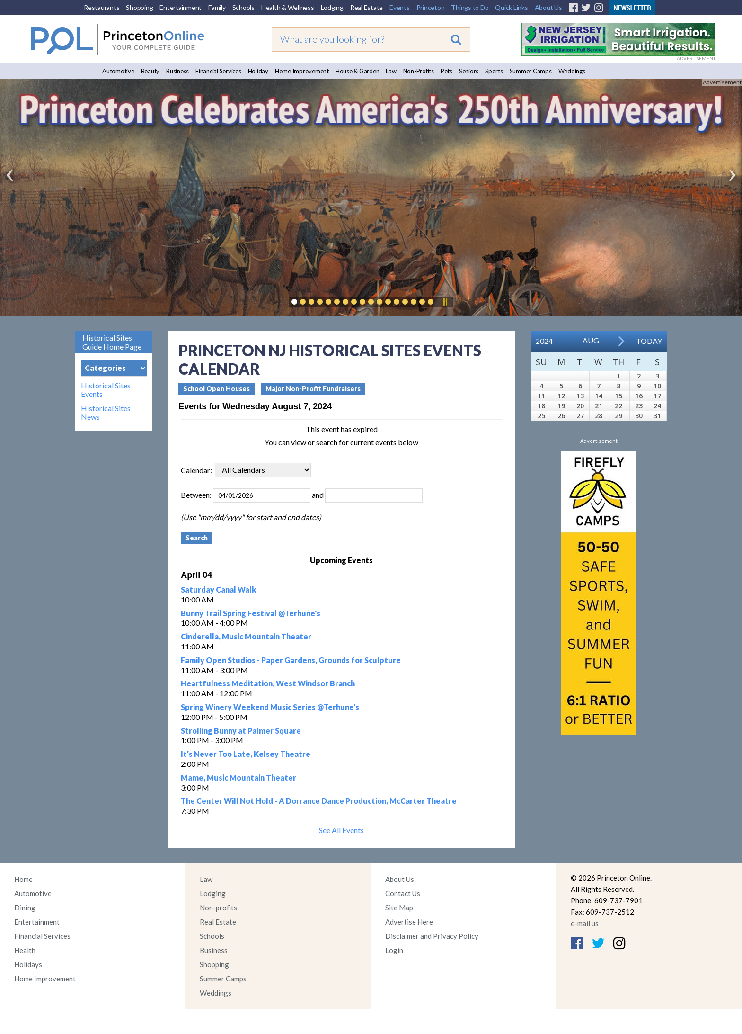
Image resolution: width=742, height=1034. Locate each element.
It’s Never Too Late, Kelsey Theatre (245, 753)
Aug (591, 340)
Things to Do (469, 7)
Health (24, 950)
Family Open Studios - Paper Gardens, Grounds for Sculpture (291, 660)
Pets (446, 71)
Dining (24, 907)
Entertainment (180, 7)
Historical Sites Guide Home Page (111, 342)
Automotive (118, 71)
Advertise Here (409, 921)
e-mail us (585, 923)
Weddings (571, 71)
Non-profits (218, 907)
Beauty (150, 71)
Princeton (430, 7)
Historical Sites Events (106, 389)
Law (391, 71)
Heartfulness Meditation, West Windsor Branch (268, 683)
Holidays (28, 964)
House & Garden (358, 71)
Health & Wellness (287, 7)
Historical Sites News (106, 412)
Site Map (399, 907)
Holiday (258, 71)
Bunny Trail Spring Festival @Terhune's (250, 613)
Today (649, 340)
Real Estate (366, 7)
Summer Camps (531, 71)
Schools (243, 7)
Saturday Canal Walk (218, 589)
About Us (548, 7)
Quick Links (511, 7)
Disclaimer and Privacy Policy (431, 936)
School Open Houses (216, 389)
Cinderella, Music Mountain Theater (246, 636)
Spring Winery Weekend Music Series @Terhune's (270, 706)
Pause (445, 301)
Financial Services (218, 71)
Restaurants (101, 7)
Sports (494, 71)
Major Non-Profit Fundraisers (313, 389)
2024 (544, 340)
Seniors (468, 71)
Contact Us (402, 893)
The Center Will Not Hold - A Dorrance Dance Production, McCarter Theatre (319, 800)
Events (399, 7)
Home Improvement (302, 71)
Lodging (332, 7)
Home (23, 879)
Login (394, 950)
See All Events (341, 830)
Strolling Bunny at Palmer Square (241, 730)
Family (217, 7)
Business (177, 71)
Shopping (139, 7)
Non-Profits (418, 71)
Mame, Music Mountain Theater (238, 777)
